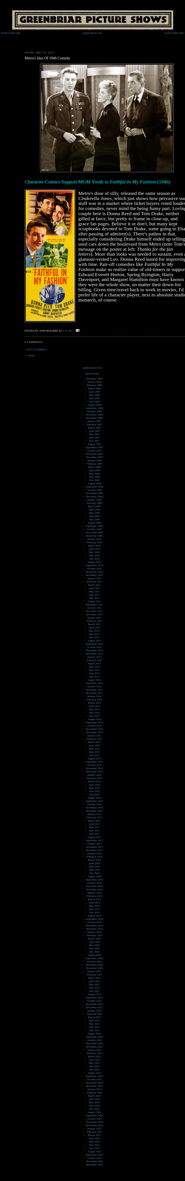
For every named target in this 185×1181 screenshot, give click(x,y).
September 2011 (94, 604)
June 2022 (94, 1027)
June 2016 (94, 791)
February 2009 (94, 503)
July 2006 (94, 401)
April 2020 (94, 941)
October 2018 (94, 882)
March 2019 (94, 899)
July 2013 (94, 676)
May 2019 (94, 905)
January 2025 (94, 1128)
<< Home (30, 355)
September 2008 (94, 486)
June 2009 (94, 516)
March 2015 (94, 742)
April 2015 (94, 745)
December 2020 (94, 968)
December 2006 (94, 417)
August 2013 (94, 679)
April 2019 (94, 902)
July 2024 (94, 1108)
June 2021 (94, 987)
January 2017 (94, 814)
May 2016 (94, 787)
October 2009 (94, 529)
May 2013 (94, 670)
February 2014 (94, 699)
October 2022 (94, 1040)
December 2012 (94, 653)
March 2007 (94, 427)
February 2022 (94, 1013)
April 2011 (94, 588)
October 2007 (94, 450)
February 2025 (94, 1131)
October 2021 (94, 1000)
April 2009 (94, 509)
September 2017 (94, 840)
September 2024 (94, 1115)
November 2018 (94, 886)
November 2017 (94, 846)
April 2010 (94, 548)
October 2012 (94, 647)
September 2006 (94, 408)
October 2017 (94, 843)
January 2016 (94, 774)
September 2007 (94, 447)
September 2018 (94, 879)
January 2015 (94, 735)
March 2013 (94, 663)
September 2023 (94, 1076)
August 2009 (94, 522)
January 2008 (94, 460)
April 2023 (94, 1059)
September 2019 (94, 918)
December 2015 (94, 771)
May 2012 (94, 630)
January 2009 (94, 499)
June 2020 (94, 948)
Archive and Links (11, 32)
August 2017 (94, 837)
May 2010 (94, 552)
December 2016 (94, 810)
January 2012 (94, 617)
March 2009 (94, 506)
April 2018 (94, 863)
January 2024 (94, 1089)
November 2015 (94, 768)
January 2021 (94, 971)
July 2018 (94, 873)
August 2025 (94, 1151)
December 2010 (94, 575)
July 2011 (94, 598)
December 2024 (94, 1125)
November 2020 (94, 964)
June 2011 (94, 594)
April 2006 (94, 391)
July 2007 (94, 440)
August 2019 (94, 915)
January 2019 (94, 892)
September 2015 (94, 761)
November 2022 (94, 1043)
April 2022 (94, 1020)
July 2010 (94, 558)
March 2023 (94, 1056)
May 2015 (94, 748)
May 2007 (94, 434)
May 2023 (94, 1063)
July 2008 (94, 480)
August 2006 (94, 404)
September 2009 (94, 525)
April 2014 (94, 706)
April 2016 (94, 784)
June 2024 (94, 1105)
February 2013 (94, 660)
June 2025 (94, 1144)
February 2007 (94, 424)
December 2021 (94, 1007)
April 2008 (94, 470)
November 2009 (94, 532)
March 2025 (94, 1135)
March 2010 (94, 545)
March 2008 (94, 467)
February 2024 (94, 1092)
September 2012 (94, 643)
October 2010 (94, 568)
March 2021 (94, 977)
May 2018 (94, 866)
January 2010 (94, 539)
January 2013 (94, 656)
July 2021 (94, 990)
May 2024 (94, 1102)
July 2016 (94, 794)
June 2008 (94, 476)
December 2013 (94, 692)
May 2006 (94, 394)
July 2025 (94, 1148)
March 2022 (94, 1017)
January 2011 (94, 578)
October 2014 (94, 725)
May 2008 (94, 473)
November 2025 (94, 1161)
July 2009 (94, 519)
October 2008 (94, 489)
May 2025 (94, 1141)
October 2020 (94, 961)
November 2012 (94, 650)
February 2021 (94, 974)
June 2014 (94, 712)
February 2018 (94, 856)
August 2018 (94, 876)
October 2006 (94, 411)
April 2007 (94, 430)
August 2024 (94, 1112)
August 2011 (94, 601)
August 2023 (94, 1072)
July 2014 (94, 715)
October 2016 (94, 804)
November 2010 (94, 571)
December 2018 (94, 889)
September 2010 (94, 565)
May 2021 (94, 984)
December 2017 (94, 850)
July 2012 (94, 637)
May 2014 (94, 709)
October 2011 (94, 607)
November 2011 (94, 611)
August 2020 (94, 954)
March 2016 (94, 781)
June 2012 (94, 634)
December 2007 (94, 457)
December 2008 (94, 496)
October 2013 (94, 686)
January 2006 (94, 381)
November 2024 (94, 1121)
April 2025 (94, 1138)
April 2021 (94, 981)
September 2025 (94, 1154)
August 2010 (94, 561)
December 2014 (94, 732)
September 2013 (94, 683)
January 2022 (94, 1010)
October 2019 (94, 922)
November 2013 (94, 689)
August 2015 (94, 758)
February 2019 (94, 896)
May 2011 (94, 591)
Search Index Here (174, 32)
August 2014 (94, 719)
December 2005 (94, 378)
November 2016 (94, 807)
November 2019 (94, 925)
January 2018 (94, 853)
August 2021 (94, 994)
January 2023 (94, 1049)
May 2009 (94, 512)
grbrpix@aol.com (92, 32)
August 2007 (94, 444)
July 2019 (94, 912)
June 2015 (94, 751)
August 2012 (94, 640)
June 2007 (94, 437)
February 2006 (94, 385)
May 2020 (94, 945)
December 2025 (94, 1164)
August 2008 (94, 483)
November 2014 (94, 729)
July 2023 (94, 1069)
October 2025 (94, 1158)
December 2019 (94, 928)
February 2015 (94, 738)
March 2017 (94, 820)
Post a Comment (36, 350)
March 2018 (94, 859)
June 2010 (94, 555)
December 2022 (94, 1046)
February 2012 (94, 620)
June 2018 (94, 869)
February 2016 (94, 778)
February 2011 (94, 581)
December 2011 (94, 614)
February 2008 (94, 463)
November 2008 (94, 493)
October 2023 (94, 1079)
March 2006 (94, 388)
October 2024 (94, 1118)
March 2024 (94, 1095)
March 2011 (94, 584)
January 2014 (94, 696)
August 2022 (94, 1033)
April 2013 (94, 666)
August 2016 (94, 797)
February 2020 (94, 935)
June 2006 (94, 398)
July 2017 (94, 833)
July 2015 (94, 755)
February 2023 (94, 1053)
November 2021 (94, 1004)
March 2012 (94, 624)
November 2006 (94, 414)
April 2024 (94, 1099)
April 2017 (94, 823)
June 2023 (94, 1066)
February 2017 (94, 817)
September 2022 (94, 1036)
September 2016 (94, 801)
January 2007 (94, 421)
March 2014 (94, 702)
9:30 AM (67, 331)
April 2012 (94, 627)
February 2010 (94, 542)
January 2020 (94, 932)
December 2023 (94, 1085)
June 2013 (94, 673)
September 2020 (94, 958)
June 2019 (94, 909)
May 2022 (94, 1023)
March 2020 (94, 938)
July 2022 (94, 1030)
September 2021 (94, 997)
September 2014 (94, 722)
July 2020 (94, 951)
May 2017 (94, 827)
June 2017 (94, 830)
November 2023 (94, 1082)
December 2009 (94, 535)
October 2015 (94, 765)
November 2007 (94, 453)
